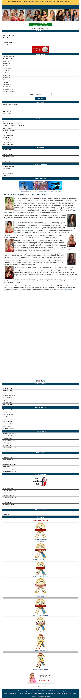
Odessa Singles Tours (8, 423)
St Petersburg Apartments (8, 166)
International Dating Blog (8, 495)
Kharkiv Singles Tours (7, 421)
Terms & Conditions (7, 128)
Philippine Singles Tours (8, 459)
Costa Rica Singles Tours (8, 450)
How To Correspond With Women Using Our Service (14, 125)
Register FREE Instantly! (40, 24)
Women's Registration (8, 37)
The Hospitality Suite (7, 502)
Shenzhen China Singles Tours (10, 469)
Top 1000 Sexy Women (8, 89)
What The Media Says (8, 135)
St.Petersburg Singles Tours (9, 428)
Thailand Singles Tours (8, 457)
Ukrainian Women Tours (8, 409)
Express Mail (5, 109)
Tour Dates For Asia (7, 388)
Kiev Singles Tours (7, 412)
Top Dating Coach (7, 149)
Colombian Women (7, 77)
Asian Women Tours (7, 455)
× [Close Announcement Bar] (73, 1)
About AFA (5, 121)
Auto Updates (6, 116)
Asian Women (6, 72)
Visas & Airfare (6, 514)
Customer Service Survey (8, 144)
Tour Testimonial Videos (8, 488)
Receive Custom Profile (10, 693)
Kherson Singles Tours (8, 414)
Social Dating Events (7, 404)
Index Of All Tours (7, 386)
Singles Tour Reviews (7, 402)
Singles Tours (17, 691)
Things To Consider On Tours (9, 507)
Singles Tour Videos (7, 400)
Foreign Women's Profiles (8, 56)
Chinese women (6, 75)
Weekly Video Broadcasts (10, 492)
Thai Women (5, 82)
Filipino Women (6, 79)
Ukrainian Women (7, 63)
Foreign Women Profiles (30, 691)
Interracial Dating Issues (8, 156)
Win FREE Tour (6, 161)
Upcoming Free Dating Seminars (10, 104)
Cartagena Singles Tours (8, 435)
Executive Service (7, 44)
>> (37, 2)
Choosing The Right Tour (8, 504)
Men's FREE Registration (8, 35)
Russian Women (6, 61)
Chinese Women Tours (8, 466)
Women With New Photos (8, 58)
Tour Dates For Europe (8, 390)
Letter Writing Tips (7, 111)
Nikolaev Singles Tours (8, 426)
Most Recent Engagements (9, 154)
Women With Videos (7, 86)
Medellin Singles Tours (8, 442)
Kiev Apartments (6, 168)
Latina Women (6, 70)
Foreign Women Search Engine (46, 691)
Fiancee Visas (6, 512)
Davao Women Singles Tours (9, 464)
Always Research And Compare (10, 497)
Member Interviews (7, 142)
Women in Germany (7, 65)
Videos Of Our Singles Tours (9, 490)
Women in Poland (7, 68)
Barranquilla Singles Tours (9, 440)
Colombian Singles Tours (8, 433)
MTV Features (6, 152)
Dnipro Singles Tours (7, 416)
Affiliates (33, 696)
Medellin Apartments (7, 175)
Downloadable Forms (7, 397)
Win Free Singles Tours (24, 693)
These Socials (25, 230)
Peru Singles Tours (7, 445)
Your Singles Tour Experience (9, 500)
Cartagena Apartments (8, 173)
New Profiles (5, 40)
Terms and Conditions (61, 693)
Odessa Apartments (7, 171)
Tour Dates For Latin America (9, 393)
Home (10, 691)
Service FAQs (6, 137)
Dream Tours (5, 159)
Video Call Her (6, 106)
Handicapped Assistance (44, 696)
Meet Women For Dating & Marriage (11, 123)
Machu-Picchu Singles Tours (9, 447)
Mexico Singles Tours (7, 438)
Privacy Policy (6, 132)
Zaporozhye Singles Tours (8, 419)
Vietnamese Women (7, 84)
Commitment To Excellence (9, 130)
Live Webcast (72, 693)
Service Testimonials (7, 139)
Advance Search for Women (9, 91)
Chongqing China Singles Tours (10, 471)
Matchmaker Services (7, 42)
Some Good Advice (7, 113)
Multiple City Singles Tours (9, 395)
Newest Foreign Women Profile (64, 691)
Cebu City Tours (6, 462)
